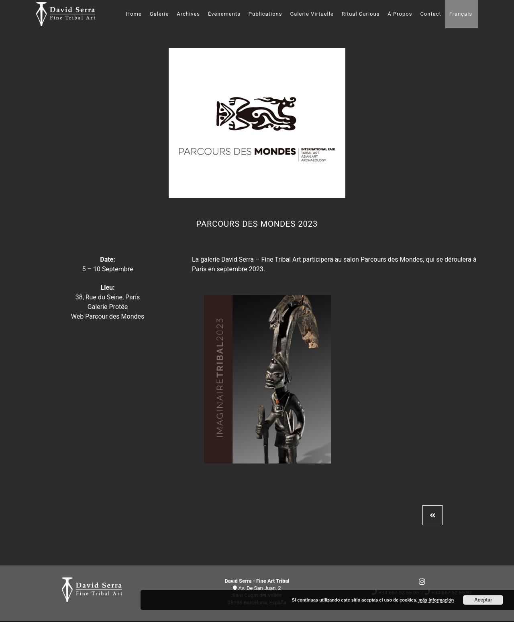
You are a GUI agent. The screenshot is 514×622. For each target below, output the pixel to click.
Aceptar (483, 600)
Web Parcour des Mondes (108, 316)
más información (436, 600)
